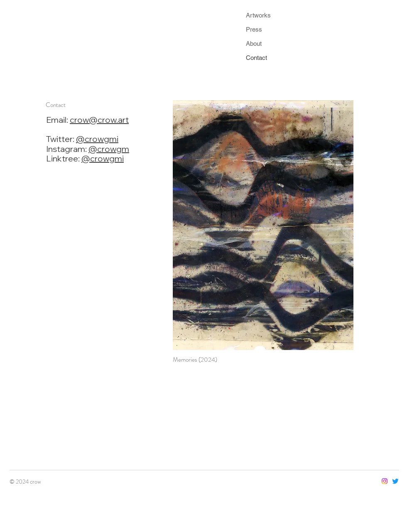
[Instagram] (384, 481)
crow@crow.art (99, 119)
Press (254, 29)
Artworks (258, 15)
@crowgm (108, 149)
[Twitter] (395, 481)
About (254, 43)
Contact (256, 57)
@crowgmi (97, 139)
